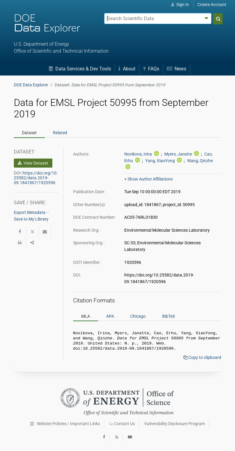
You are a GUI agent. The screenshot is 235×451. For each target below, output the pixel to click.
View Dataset (33, 163)
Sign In (180, 4)
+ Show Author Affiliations (148, 179)
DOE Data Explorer (31, 84)
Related (60, 132)
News (176, 69)
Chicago (138, 316)
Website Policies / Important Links (65, 423)
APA (110, 316)
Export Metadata (31, 212)
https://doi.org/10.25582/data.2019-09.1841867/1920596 (36, 178)
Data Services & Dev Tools (80, 69)
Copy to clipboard (202, 359)
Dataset (29, 132)
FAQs (151, 69)
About (127, 69)
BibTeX (168, 316)
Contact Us (122, 423)
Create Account (211, 4)
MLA (85, 316)
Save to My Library (31, 219)
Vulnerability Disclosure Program (174, 423)
